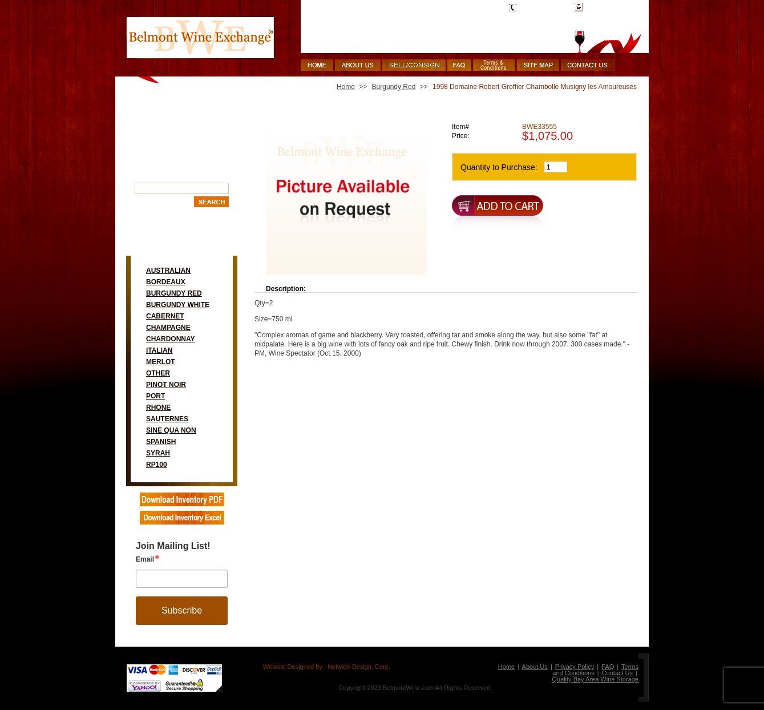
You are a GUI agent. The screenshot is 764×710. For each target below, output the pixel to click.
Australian (168, 271)
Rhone (158, 408)
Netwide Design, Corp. (359, 666)
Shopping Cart (607, 7)
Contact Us (617, 672)
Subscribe (181, 610)
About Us (535, 666)
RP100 (156, 465)
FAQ (607, 666)
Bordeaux (165, 282)
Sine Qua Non (171, 430)
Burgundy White (177, 305)
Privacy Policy (574, 666)
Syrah (158, 453)
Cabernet (165, 316)
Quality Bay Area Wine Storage (595, 679)
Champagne (168, 328)
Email (145, 559)
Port (155, 396)
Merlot (160, 362)
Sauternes (167, 419)
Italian (159, 350)
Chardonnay (170, 339)
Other (158, 373)
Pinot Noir (166, 385)
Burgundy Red (174, 293)
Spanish (161, 442)
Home (346, 87)
